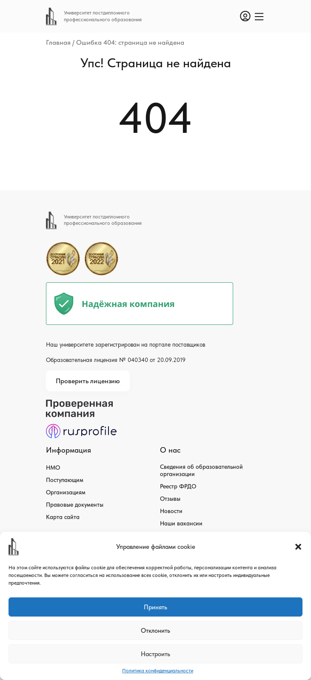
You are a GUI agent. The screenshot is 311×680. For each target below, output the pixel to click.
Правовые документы (74, 504)
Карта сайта (63, 517)
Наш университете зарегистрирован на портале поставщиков (125, 344)
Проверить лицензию (88, 381)
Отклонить (155, 630)
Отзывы (170, 498)
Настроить (155, 654)
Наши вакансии (181, 523)
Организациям (66, 492)
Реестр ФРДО (178, 486)
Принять (155, 607)
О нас (170, 449)
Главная (58, 42)
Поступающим (64, 479)
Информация (68, 449)
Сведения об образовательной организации (201, 470)
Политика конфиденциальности (157, 671)
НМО (53, 467)
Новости (171, 511)
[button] (298, 546)
